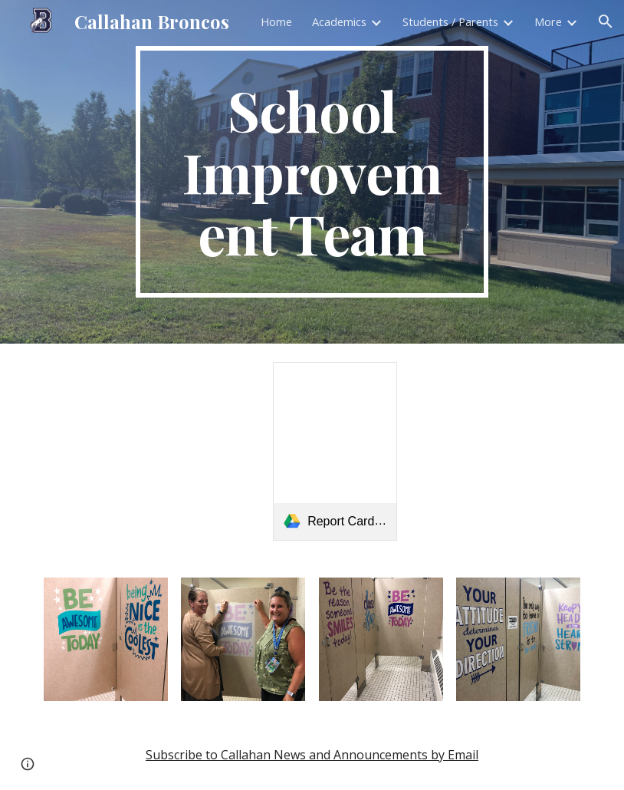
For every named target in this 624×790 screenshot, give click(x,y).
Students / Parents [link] (450, 21)
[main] (312, 172)
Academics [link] (339, 21)
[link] (335, 451)
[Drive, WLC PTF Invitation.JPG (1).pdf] (495, 451)
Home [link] (276, 21)
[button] (605, 21)
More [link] (548, 21)
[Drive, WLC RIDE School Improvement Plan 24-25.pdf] (151, 451)
